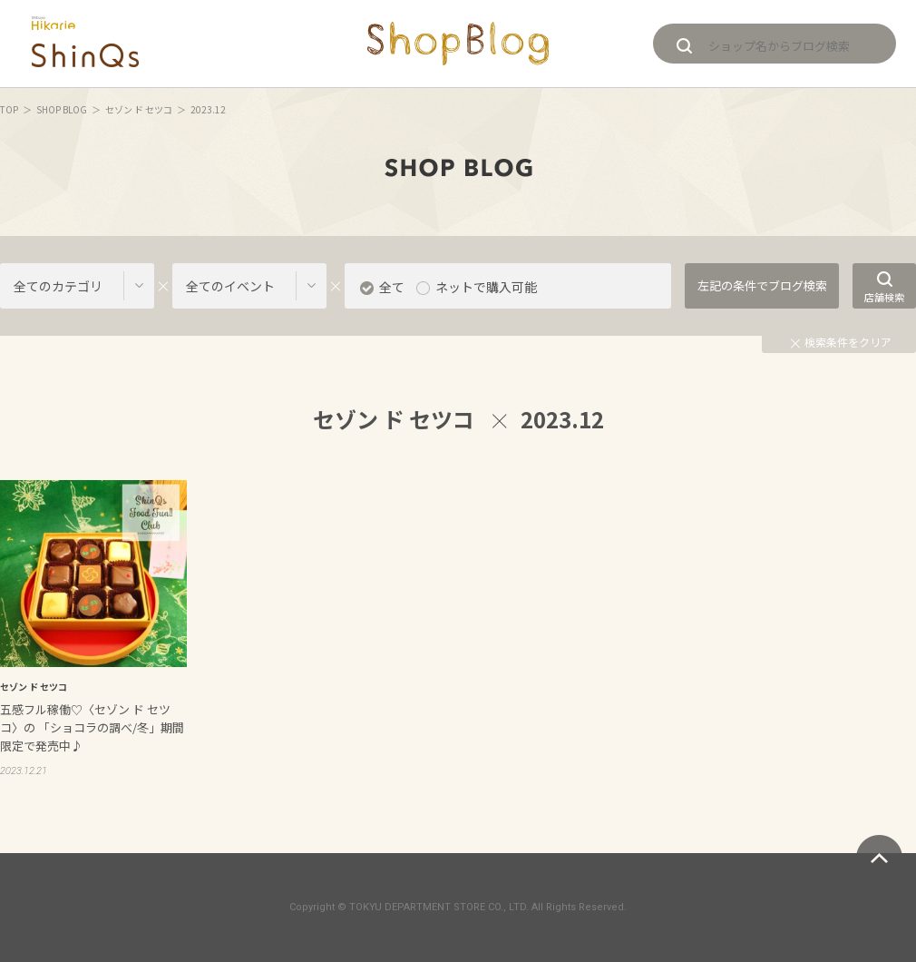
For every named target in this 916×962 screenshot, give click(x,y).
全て (391, 287)
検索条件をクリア (841, 341)
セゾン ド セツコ (138, 109)
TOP (9, 109)
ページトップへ (879, 858)
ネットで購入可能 (486, 287)
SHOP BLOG (61, 109)
